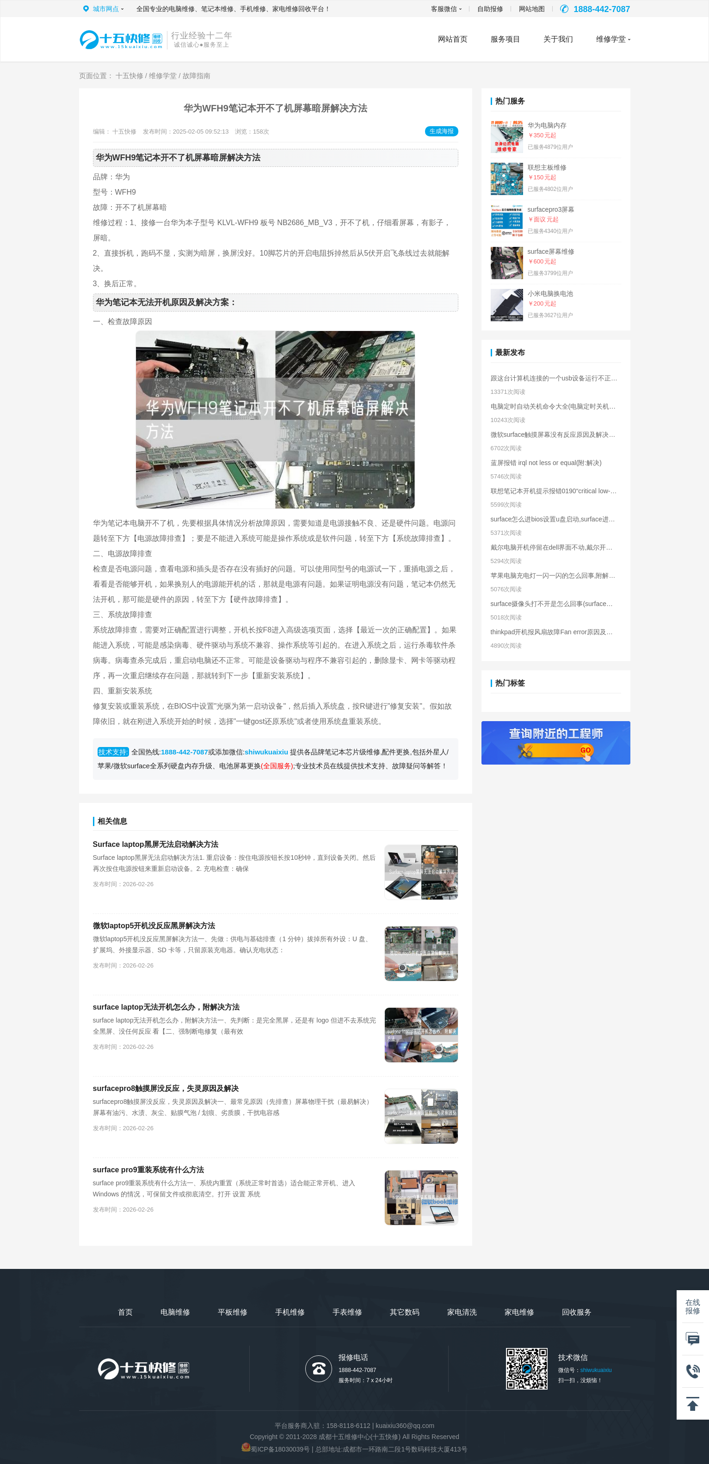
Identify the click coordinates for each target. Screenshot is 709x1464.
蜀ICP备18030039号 (280, 1449)
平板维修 (232, 1312)
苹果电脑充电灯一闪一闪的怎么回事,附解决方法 (554, 575)
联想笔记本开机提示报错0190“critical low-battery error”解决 (554, 491)
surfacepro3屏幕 (551, 209)
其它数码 (404, 1312)
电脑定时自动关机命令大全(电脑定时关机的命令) (554, 406)
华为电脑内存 (547, 125)
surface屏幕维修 (551, 251)
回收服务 (577, 1312)
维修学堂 (611, 39)
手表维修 (347, 1312)
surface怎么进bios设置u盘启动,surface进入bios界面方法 (554, 519)
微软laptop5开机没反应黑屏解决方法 (154, 926)
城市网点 (106, 8)
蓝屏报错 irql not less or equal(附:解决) (546, 462)
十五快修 (129, 76)
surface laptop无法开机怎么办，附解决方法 (166, 1007)
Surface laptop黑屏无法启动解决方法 (155, 844)
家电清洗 (462, 1312)
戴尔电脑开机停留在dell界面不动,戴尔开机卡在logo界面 (554, 547)
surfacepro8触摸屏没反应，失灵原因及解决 (166, 1088)
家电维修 (519, 1312)
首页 (125, 1312)
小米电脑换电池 (550, 293)
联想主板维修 (547, 167)
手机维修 (290, 1312)
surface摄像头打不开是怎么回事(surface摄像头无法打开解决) (554, 603)
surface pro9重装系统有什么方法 (148, 1170)
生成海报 (442, 131)
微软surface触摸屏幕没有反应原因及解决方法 (554, 434)
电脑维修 (175, 1312)
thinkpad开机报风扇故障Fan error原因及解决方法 (554, 632)
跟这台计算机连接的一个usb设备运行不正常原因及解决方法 (554, 378)
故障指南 (196, 76)
